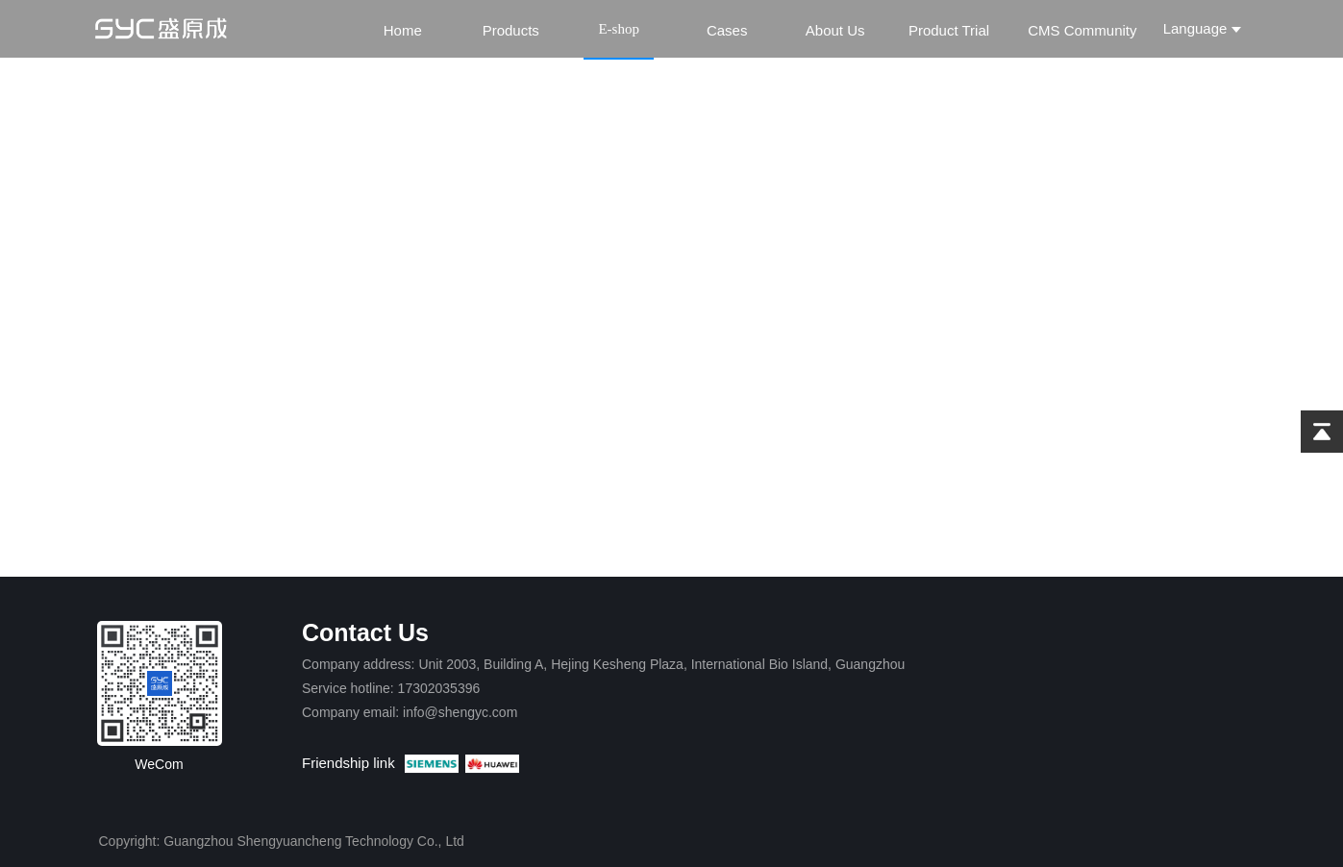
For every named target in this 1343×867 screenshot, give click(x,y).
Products (511, 30)
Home (403, 30)
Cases (727, 30)
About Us (835, 30)
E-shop (618, 29)
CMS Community (1082, 30)
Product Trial (948, 30)
